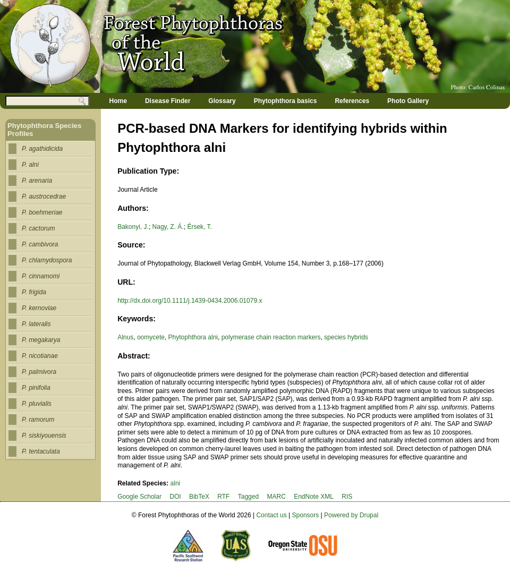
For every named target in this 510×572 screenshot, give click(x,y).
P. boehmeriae (42, 212)
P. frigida (34, 292)
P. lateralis (36, 324)
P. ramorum (38, 419)
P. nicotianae (40, 356)
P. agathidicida (42, 148)
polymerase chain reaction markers (271, 337)
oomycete (151, 337)
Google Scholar (139, 496)
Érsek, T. (199, 226)
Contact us (271, 515)
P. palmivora (39, 371)
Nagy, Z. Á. (168, 226)
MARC (276, 496)
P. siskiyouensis (44, 435)
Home (118, 101)
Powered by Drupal (351, 515)
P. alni (30, 164)
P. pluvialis (37, 403)
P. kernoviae (39, 308)
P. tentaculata (41, 451)
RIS (347, 496)
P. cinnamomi (41, 276)
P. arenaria (37, 180)
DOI (175, 496)
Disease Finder (167, 101)
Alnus (125, 337)
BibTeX (199, 496)
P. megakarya (41, 340)
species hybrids (346, 337)
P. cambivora (40, 244)
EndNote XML (314, 496)
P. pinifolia (36, 387)
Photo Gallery (408, 101)
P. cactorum (38, 228)
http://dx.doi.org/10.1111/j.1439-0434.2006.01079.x (189, 300)
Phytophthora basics (285, 101)
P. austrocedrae (44, 196)
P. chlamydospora (47, 260)
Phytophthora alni (193, 337)
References (352, 101)
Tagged (248, 496)
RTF (223, 496)
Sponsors (305, 515)
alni (176, 483)
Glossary (221, 101)
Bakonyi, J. (133, 226)
